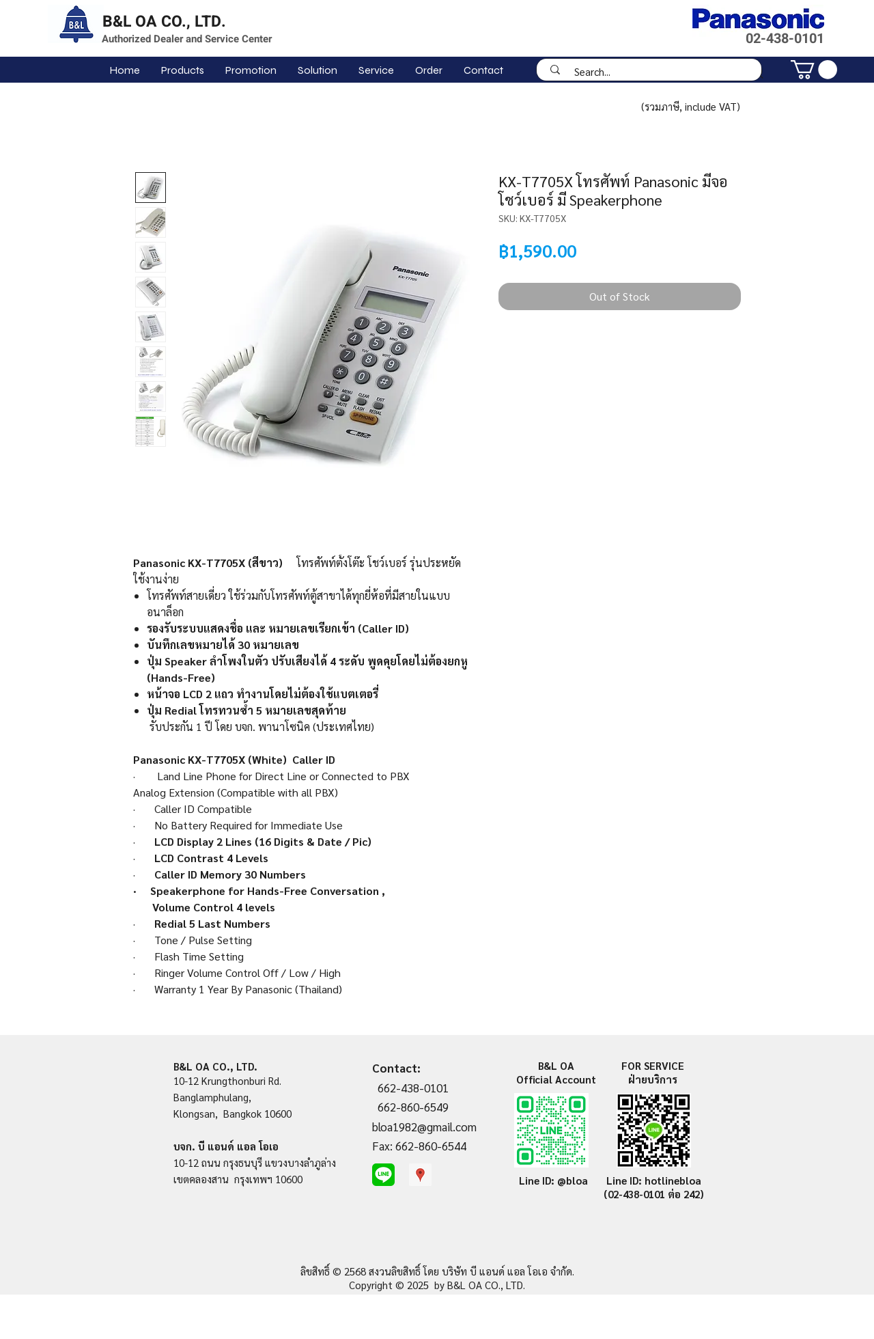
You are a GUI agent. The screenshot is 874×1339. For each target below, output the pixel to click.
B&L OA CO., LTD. (164, 21)
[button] (182, 70)
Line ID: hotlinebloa (653, 1180)
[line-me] (383, 1174)
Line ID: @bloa (553, 1180)
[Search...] (653, 71)
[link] (814, 69)
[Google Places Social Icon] (420, 1174)
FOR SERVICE (652, 1065)
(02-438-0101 (636, 1193)
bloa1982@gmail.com (424, 1126)
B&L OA (556, 1065)
